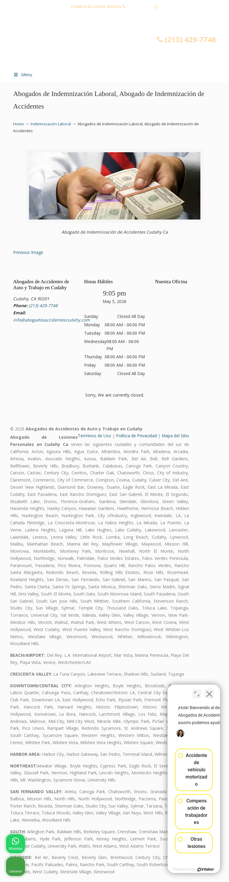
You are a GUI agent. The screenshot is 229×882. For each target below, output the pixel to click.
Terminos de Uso (94, 435)
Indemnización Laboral (51, 124)
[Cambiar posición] (197, 691)
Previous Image (28, 252)
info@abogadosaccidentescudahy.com (114, 16)
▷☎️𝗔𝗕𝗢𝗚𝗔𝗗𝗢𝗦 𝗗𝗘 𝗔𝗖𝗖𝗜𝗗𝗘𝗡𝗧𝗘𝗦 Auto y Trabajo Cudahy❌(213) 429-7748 (120, 46)
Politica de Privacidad (136, 435)
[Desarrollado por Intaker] (178, 869)
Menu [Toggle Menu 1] (22, 74)
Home (18, 124)
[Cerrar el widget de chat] (209, 691)
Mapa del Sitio (175, 435)
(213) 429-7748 (139, 6)
